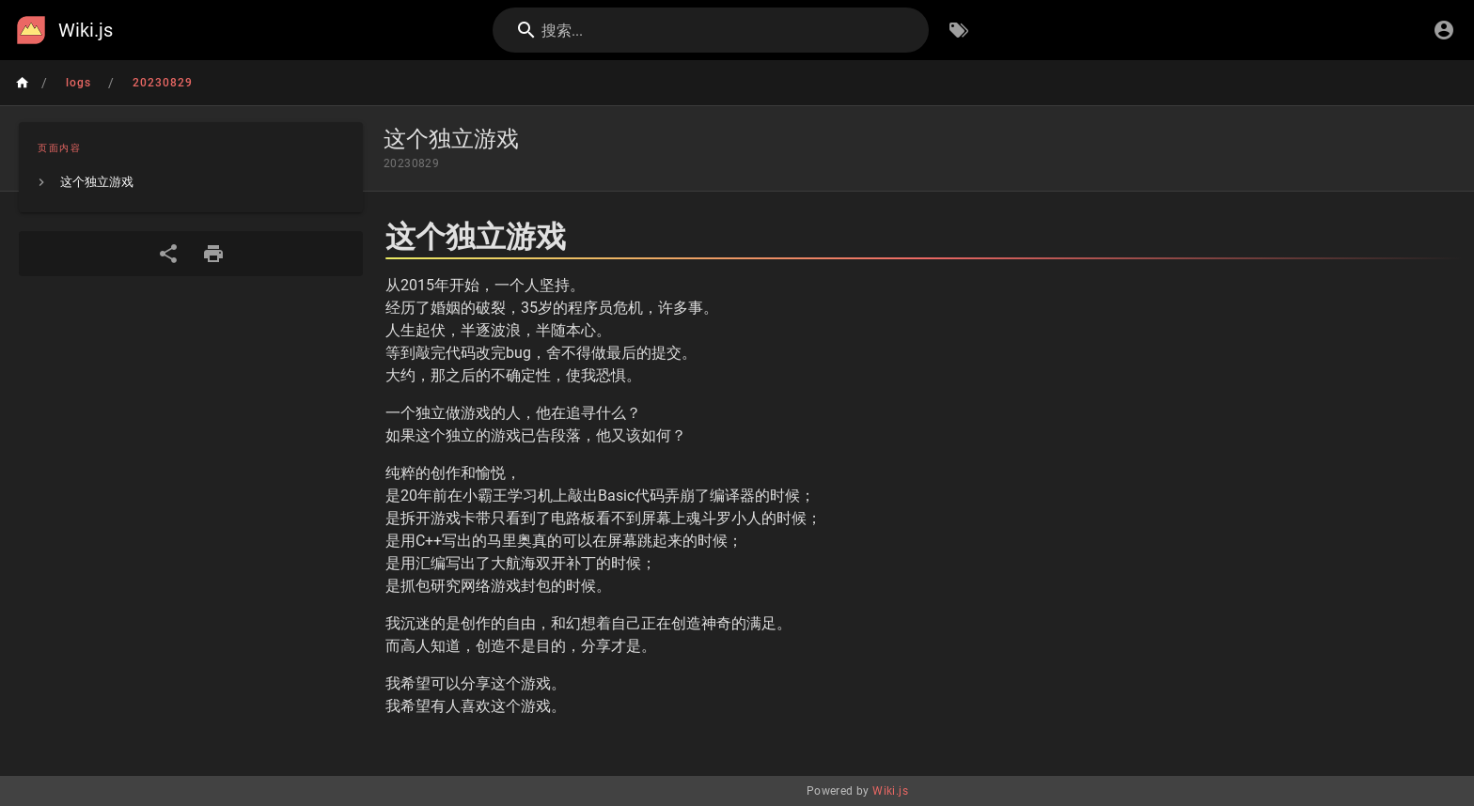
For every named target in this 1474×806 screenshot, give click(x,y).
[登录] (1443, 30)
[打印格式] (213, 253)
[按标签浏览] (958, 30)
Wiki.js (890, 791)
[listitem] (190, 182)
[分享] (168, 253)
